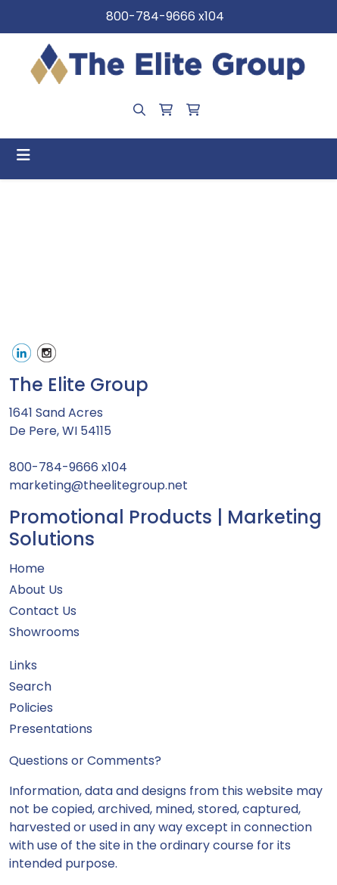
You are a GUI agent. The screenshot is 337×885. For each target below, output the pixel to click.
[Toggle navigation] (23, 155)
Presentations (50, 729)
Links (23, 665)
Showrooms (44, 632)
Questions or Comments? (85, 760)
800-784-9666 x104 (165, 16)
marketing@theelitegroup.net (98, 485)
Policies (31, 707)
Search (30, 686)
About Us (36, 589)
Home (27, 568)
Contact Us (42, 611)
